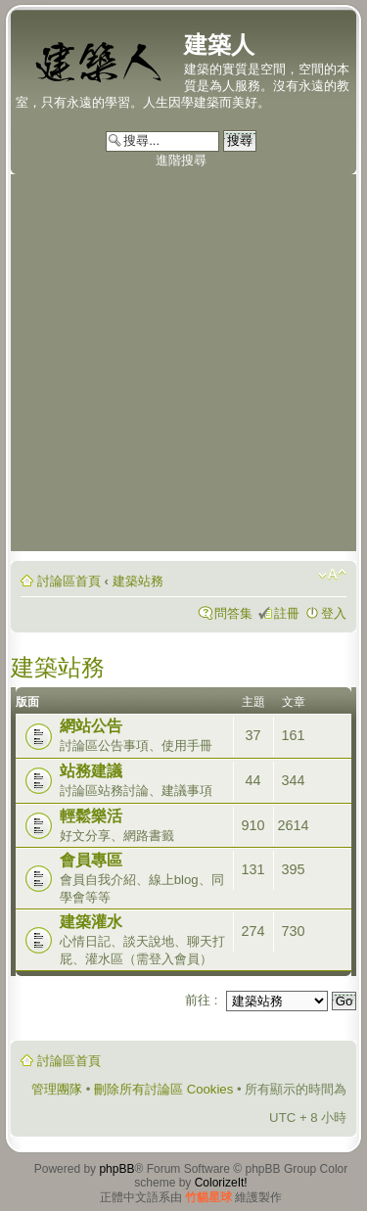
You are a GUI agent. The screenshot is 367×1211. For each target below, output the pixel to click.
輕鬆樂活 (91, 816)
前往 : (201, 1000)
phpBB (116, 1169)
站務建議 (91, 771)
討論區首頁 (69, 581)
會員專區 (91, 860)
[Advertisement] (183, 367)
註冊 (286, 613)
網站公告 (91, 726)
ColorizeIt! (221, 1182)
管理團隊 (56, 1089)
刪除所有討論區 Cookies (163, 1089)
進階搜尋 (181, 160)
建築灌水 (91, 921)
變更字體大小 (332, 574)
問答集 (233, 613)
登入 (333, 613)
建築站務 (138, 581)
